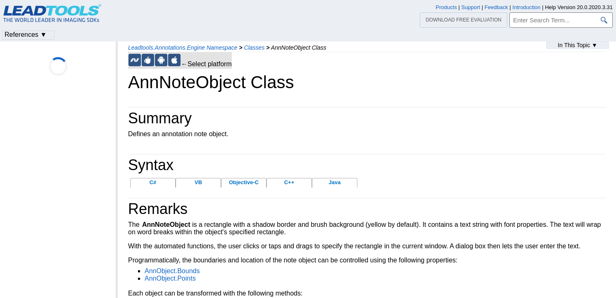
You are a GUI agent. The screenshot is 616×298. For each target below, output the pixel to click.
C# (153, 182)
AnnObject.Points (170, 278)
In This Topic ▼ (577, 45)
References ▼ (26, 34)
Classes (254, 47)
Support (470, 7)
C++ (289, 182)
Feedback (496, 7)
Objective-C (244, 182)
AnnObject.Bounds (172, 270)
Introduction (526, 7)
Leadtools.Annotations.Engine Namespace (183, 47)
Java (335, 182)
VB (198, 182)
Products (446, 7)
